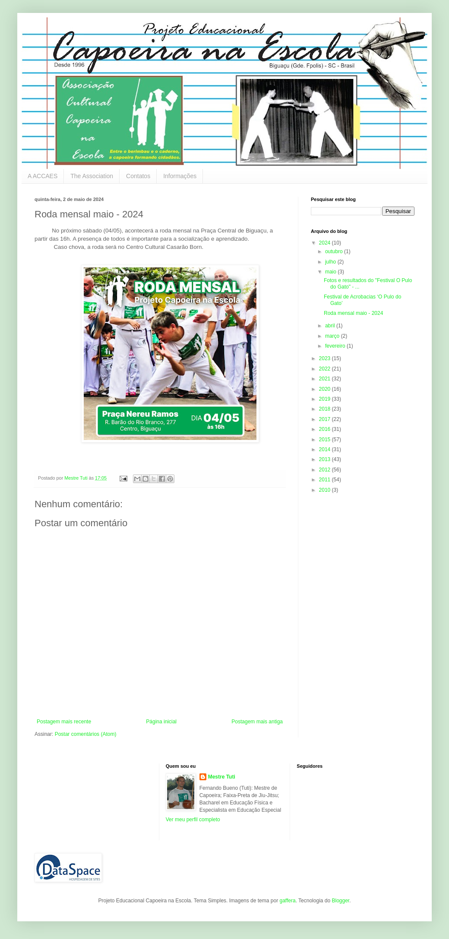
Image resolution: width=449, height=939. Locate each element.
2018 (325, 409)
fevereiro (336, 346)
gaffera (287, 901)
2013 (325, 459)
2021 (325, 379)
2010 (325, 490)
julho (331, 262)
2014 (325, 449)
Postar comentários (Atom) (86, 734)
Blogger (340, 901)
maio (331, 272)
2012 (325, 470)
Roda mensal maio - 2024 (353, 313)
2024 (325, 243)
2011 (325, 480)
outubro (334, 251)
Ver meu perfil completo (193, 820)
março (333, 336)
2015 (325, 440)
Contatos (138, 176)
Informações (179, 176)
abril (330, 326)
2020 (325, 389)
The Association (91, 176)
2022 (325, 369)
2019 (325, 399)
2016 (325, 429)
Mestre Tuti (221, 777)
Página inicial (161, 722)
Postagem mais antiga (257, 722)
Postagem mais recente (64, 722)
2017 (325, 419)
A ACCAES (42, 176)
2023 (325, 358)
